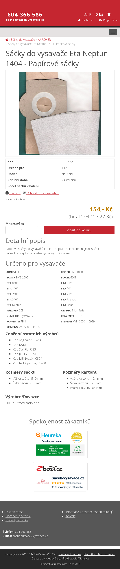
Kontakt (70, 516)
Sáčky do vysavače (23, 40)
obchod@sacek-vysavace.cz (30, 536)
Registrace (108, 20)
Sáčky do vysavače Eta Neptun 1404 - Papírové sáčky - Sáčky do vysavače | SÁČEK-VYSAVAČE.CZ (60, 4)
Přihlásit (86, 20)
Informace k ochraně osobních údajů (89, 512)
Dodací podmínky (16, 520)
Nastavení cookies (70, 554)
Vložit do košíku (79, 230)
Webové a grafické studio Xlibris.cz (67, 558)
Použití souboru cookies (99, 554)
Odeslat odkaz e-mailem (41, 193)
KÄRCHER (44, 40)
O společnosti (14, 512)
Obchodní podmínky (18, 516)
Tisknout (13, 193)
